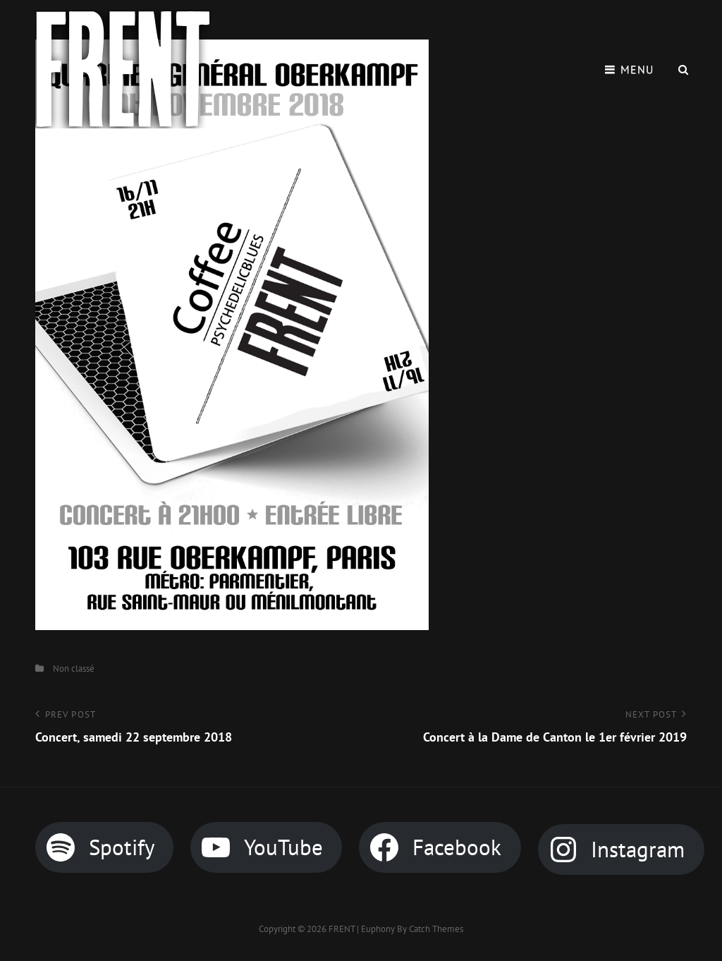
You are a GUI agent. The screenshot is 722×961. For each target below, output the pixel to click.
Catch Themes (436, 929)
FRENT (342, 929)
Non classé (73, 669)
